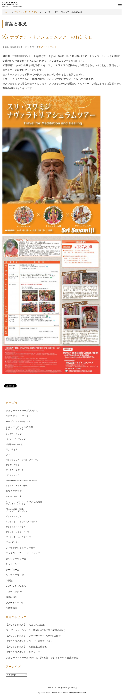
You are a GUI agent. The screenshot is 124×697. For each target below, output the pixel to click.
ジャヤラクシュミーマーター (20, 548)
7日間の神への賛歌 (14, 444)
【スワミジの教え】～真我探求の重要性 (26, 647)
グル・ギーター (12, 542)
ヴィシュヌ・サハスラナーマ (18, 537)
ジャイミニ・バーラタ (15, 504)
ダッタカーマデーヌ (14, 470)
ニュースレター (14, 591)
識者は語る (11, 597)
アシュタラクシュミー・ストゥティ (21, 522)
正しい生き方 (11, 450)
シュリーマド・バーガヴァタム (22, 410)
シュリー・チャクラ (14, 429)
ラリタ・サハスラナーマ (16, 511)
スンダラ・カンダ (13, 434)
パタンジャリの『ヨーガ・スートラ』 (22, 460)
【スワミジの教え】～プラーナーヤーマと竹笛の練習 (33, 636)
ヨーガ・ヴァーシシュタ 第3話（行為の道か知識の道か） (36, 630)
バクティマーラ (12, 475)
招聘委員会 (11, 608)
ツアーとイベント (47, 47)
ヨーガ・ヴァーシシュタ (18, 421)
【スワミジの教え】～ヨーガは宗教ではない (28, 641)
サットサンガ (12, 564)
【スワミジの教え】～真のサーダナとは (26, 652)
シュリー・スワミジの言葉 (19, 427)
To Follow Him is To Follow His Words (21, 481)
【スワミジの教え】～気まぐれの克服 (25, 624)
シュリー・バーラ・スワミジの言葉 (24, 502)
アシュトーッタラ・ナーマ (17, 532)
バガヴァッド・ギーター (18, 416)
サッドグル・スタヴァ (15, 527)
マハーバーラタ (14, 496)
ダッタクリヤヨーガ (16, 559)
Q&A (8, 455)
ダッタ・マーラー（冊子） (17, 486)
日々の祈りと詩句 (15, 509)
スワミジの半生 (14, 491)
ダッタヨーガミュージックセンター (24, 553)
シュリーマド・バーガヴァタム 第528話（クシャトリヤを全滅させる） (43, 657)
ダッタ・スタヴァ (13, 516)
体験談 (9, 580)
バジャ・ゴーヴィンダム (16, 439)
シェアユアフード (15, 575)
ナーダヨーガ (12, 569)
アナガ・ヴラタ (12, 465)
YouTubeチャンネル (16, 586)
